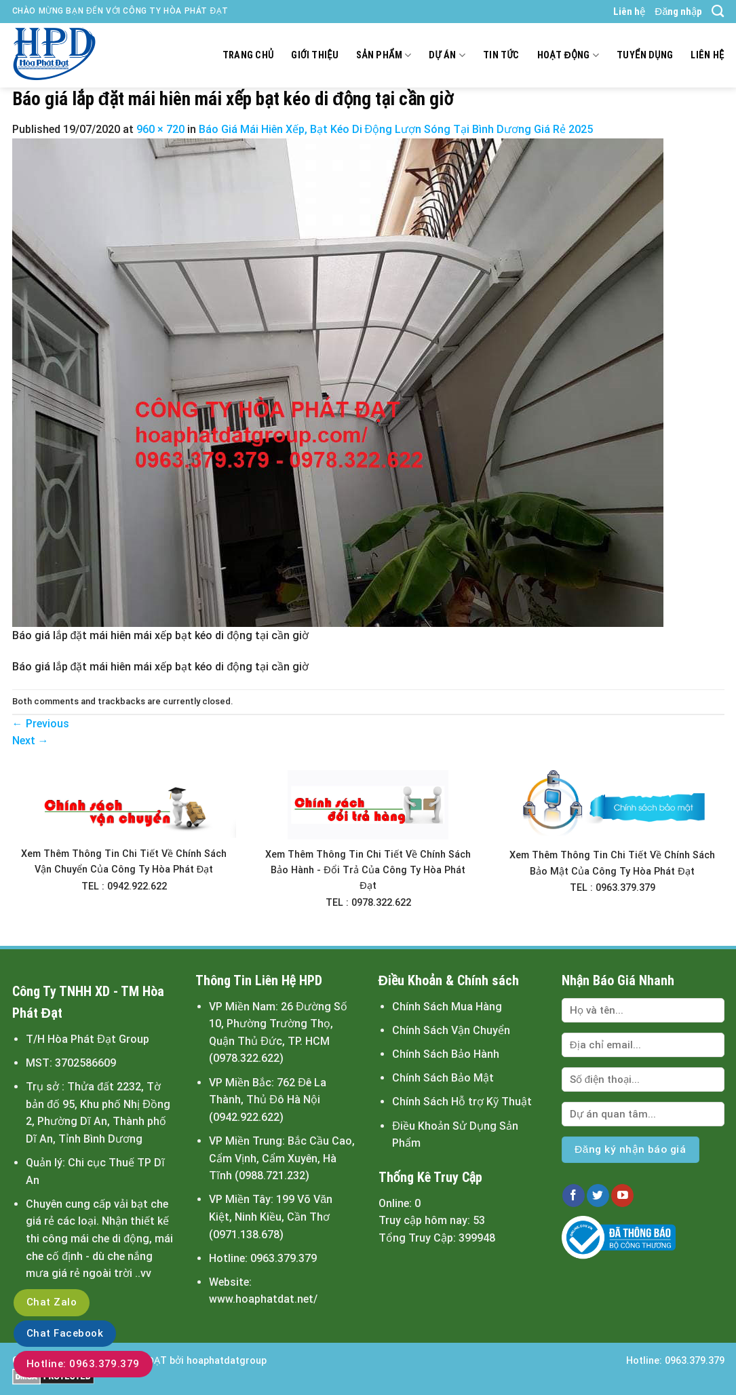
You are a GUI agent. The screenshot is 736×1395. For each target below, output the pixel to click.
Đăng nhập (678, 11)
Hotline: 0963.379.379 (83, 1364)
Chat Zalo (51, 1302)
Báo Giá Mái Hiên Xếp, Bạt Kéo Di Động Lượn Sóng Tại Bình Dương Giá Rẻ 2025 (396, 129)
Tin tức (501, 55)
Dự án (447, 55)
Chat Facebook (64, 1333)
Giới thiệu (314, 55)
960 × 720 (160, 129)
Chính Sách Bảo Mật (443, 1077)
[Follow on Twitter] (598, 1195)
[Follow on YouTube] (622, 1195)
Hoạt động (568, 55)
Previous (40, 723)
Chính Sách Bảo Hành (445, 1054)
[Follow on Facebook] (573, 1195)
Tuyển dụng (645, 55)
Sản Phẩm (383, 55)
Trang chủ (248, 55)
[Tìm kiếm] (718, 11)
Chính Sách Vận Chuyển (451, 1030)
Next (30, 740)
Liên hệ (629, 11)
